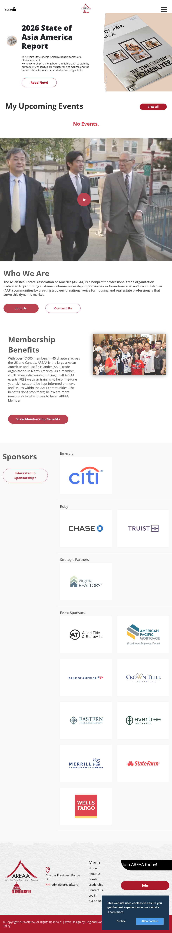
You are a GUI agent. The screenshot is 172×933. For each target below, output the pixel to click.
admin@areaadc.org (65, 885)
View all (153, 107)
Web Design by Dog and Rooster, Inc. (89, 922)
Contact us (96, 890)
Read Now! (39, 82)
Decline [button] (121, 921)
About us (95, 874)
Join (145, 885)
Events (93, 879)
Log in (93, 895)
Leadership (96, 885)
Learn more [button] (115, 912)
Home (93, 868)
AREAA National (99, 901)
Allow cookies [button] (149, 921)
